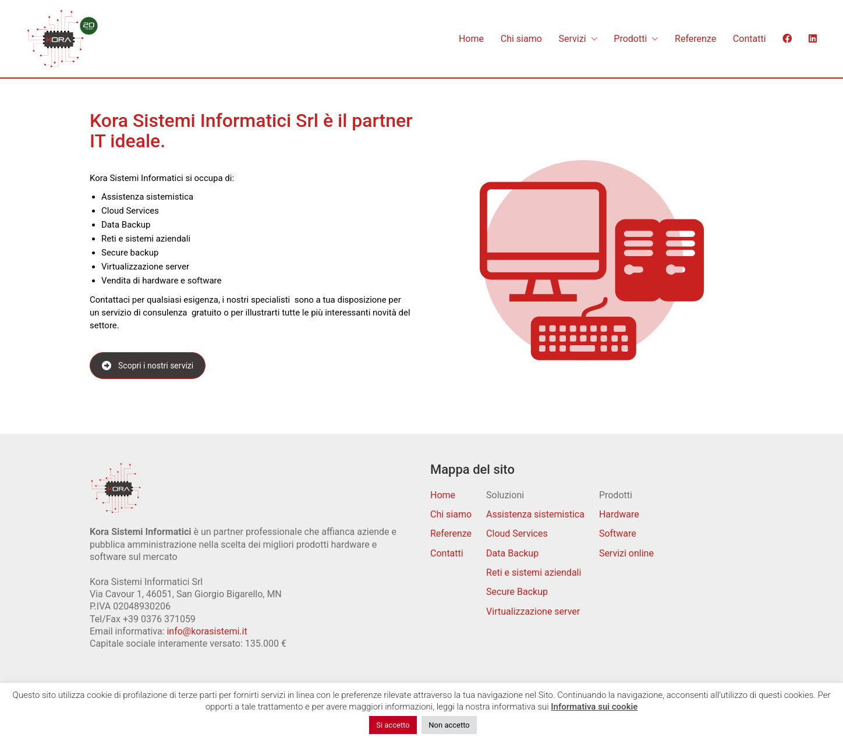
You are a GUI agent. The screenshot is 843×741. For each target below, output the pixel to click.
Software (617, 533)
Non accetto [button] (448, 725)
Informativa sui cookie (594, 706)
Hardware (619, 514)
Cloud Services (517, 533)
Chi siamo (451, 514)
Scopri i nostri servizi (147, 365)
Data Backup (512, 553)
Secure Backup (517, 591)
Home (442, 495)
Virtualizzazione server (533, 611)
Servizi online (626, 553)
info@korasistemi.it (207, 631)
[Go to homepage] (62, 39)
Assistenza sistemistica (535, 514)
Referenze (451, 533)
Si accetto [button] (392, 725)
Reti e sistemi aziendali (533, 572)
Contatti (446, 553)
